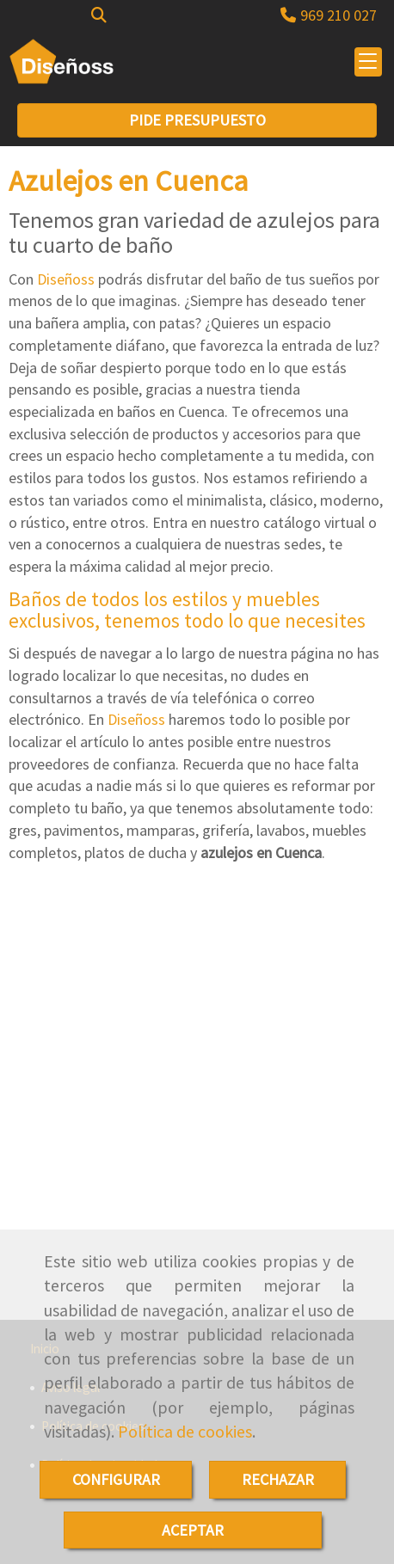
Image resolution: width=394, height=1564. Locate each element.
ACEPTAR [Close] (193, 1530)
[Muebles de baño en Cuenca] (197, 1080)
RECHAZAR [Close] (278, 1479)
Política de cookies (185, 1431)
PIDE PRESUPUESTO (197, 120)
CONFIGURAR (116, 1479)
